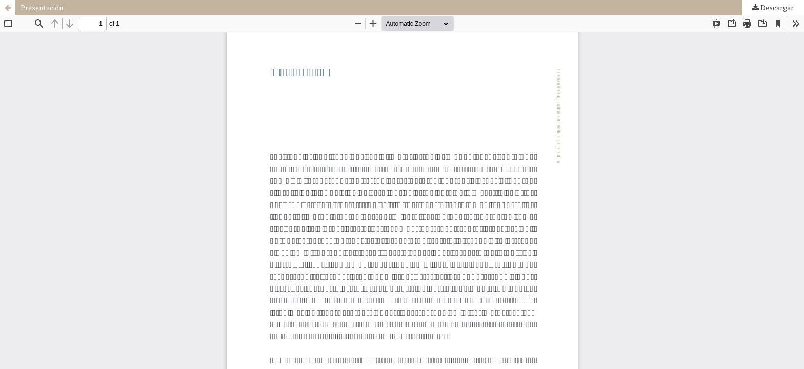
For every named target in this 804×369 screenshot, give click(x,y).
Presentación (42, 7)
